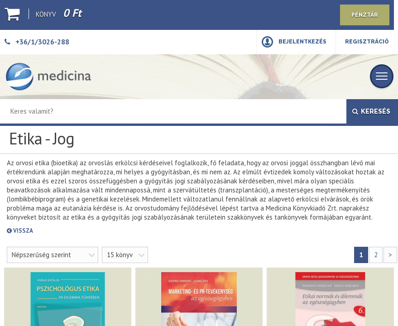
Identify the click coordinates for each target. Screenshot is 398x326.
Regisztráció (367, 41)
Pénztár (364, 15)
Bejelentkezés (302, 41)
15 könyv (120, 254)
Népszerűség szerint (41, 254)
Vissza (52, 231)
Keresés (371, 111)
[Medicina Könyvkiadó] (48, 77)
